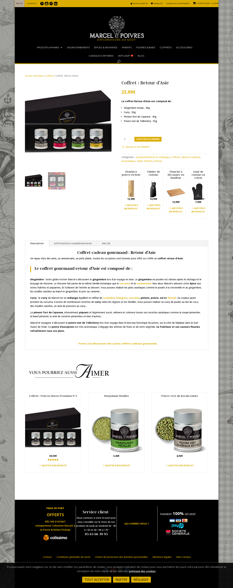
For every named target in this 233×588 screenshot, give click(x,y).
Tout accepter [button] (97, 580)
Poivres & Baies (145, 47)
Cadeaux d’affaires (177, 4)
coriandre (109, 297)
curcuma (134, 297)
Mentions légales (162, 557)
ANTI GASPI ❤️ (125, 55)
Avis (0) (106, 243)
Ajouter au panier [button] (53, 470)
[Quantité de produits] (126, 139)
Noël (139, 161)
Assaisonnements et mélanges (153, 157)
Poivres (158, 161)
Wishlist (157, 4)
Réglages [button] (141, 580)
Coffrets (166, 47)
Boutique (38, 75)
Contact (32, 3)
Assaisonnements (78, 47)
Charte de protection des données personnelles (121, 557)
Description (37, 243)
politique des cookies (142, 571)
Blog (19, 3)
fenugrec (121, 297)
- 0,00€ (205, 3)
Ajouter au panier (148, 139)
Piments (127, 47)
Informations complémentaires (73, 243)
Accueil (28, 75)
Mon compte (139, 4)
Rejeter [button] (121, 580)
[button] (136, 147)
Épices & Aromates (105, 47)
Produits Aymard (48, 47)
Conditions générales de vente (73, 557)
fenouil (171, 297)
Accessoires (184, 47)
